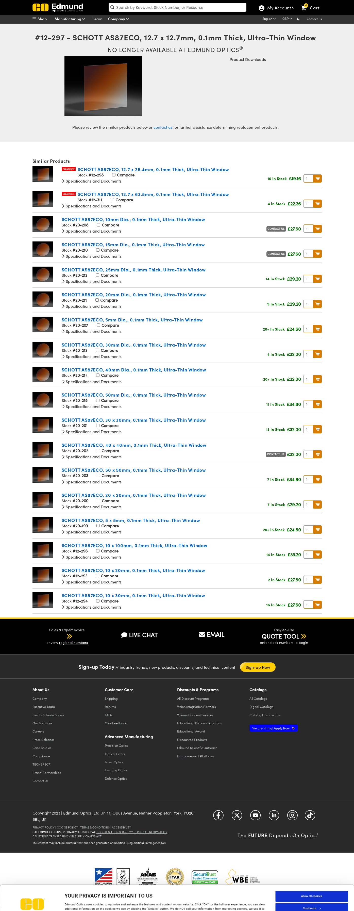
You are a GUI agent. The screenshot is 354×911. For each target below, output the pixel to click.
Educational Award (191, 731)
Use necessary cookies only (311, 896)
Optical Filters (115, 754)
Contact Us (314, 19)
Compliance (41, 756)
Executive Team (43, 706)
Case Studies (42, 747)
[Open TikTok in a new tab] (310, 817)
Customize (312, 884)
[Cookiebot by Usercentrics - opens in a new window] (33, 902)
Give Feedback (115, 723)
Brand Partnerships (46, 772)
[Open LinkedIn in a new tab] (274, 817)
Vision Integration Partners (196, 706)
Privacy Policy (43, 827)
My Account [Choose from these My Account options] (278, 8)
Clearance (69, 169)
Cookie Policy (67, 827)
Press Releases (43, 739)
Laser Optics (114, 762)
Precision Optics (116, 745)
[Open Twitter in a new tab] (237, 817)
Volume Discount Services (195, 715)
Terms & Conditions (95, 827)
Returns (110, 706)
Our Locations (42, 723)
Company (119, 19)
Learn (97, 18)
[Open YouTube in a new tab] (255, 817)
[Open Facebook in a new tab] (218, 817)
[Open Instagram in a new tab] (292, 817)
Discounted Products (192, 739)
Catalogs (258, 698)
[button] (302, 18)
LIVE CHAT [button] (139, 635)
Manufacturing (71, 19)
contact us (163, 127)
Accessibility (121, 827)
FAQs (108, 715)
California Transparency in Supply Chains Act (67, 836)
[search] (177, 7)
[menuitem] (45, 19)
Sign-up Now (258, 667)
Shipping (111, 698)
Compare (123, 174)
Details (69, 902)
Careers (38, 731)
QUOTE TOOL (280, 636)
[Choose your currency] (288, 19)
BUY (317, 178)
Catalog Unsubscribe (264, 715)
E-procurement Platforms (195, 756)
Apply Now (271, 728)
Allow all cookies (311, 872)
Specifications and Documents (92, 181)
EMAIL (211, 634)
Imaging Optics (116, 770)
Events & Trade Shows (48, 715)
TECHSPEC (41, 764)
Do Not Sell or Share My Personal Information (131, 832)
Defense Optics (116, 778)
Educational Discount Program (199, 723)
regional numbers (73, 642)
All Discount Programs (193, 698)
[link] (312, 3)
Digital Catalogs (261, 706)
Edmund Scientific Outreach (197, 747)
